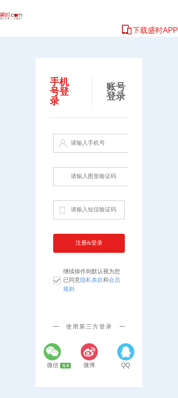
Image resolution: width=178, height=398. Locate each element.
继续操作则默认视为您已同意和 (91, 280)
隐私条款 (91, 280)
